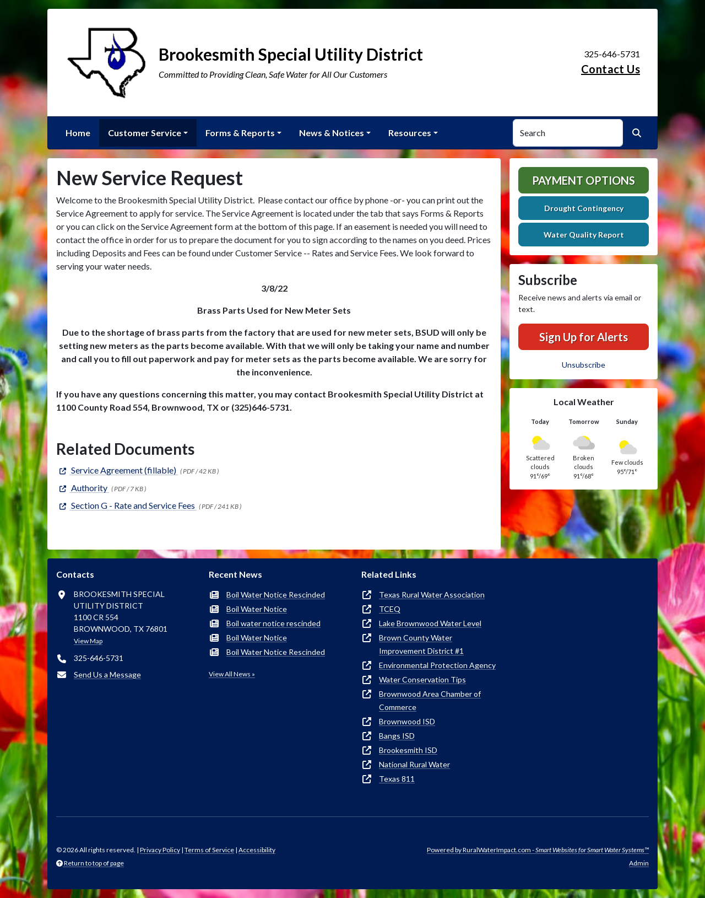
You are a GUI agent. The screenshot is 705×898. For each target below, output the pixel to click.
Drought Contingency (583, 208)
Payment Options (583, 180)
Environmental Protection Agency (437, 665)
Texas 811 (397, 778)
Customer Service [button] (144, 132)
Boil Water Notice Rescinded (275, 594)
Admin (639, 863)
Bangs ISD (397, 735)
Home (78, 132)
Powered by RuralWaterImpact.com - (538, 850)
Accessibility (256, 850)
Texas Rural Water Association (432, 594)
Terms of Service (209, 850)
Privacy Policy (160, 850)
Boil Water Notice (256, 609)
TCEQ (389, 609)
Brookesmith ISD (408, 750)
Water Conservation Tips (422, 679)
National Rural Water (414, 764)
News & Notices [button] (331, 132)
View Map (88, 641)
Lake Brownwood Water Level (430, 623)
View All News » (232, 674)
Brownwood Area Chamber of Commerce (430, 700)
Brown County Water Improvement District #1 (421, 644)
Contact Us (610, 69)
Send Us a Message (107, 674)
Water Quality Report (584, 234)
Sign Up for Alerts (583, 336)
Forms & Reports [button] (240, 132)
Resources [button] (409, 132)
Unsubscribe (583, 364)
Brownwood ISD (407, 721)
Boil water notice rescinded (273, 623)
